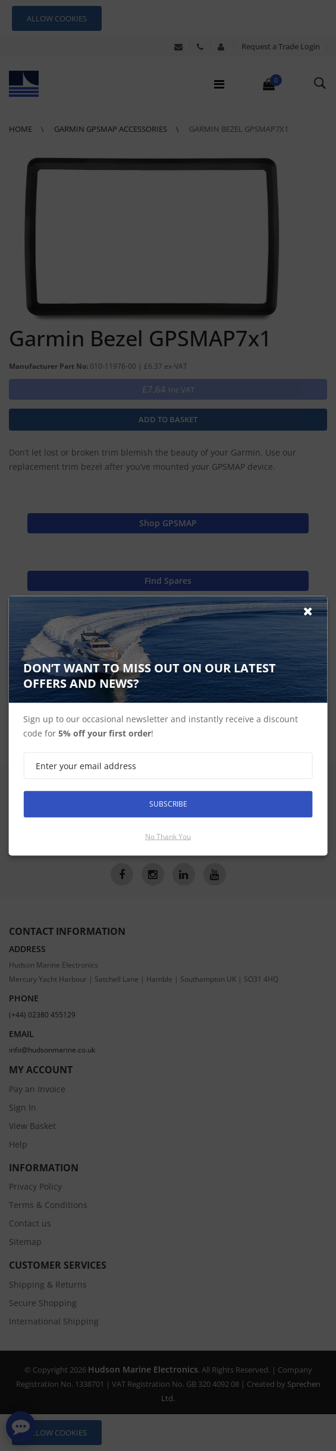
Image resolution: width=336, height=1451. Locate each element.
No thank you (168, 836)
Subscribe (168, 804)
